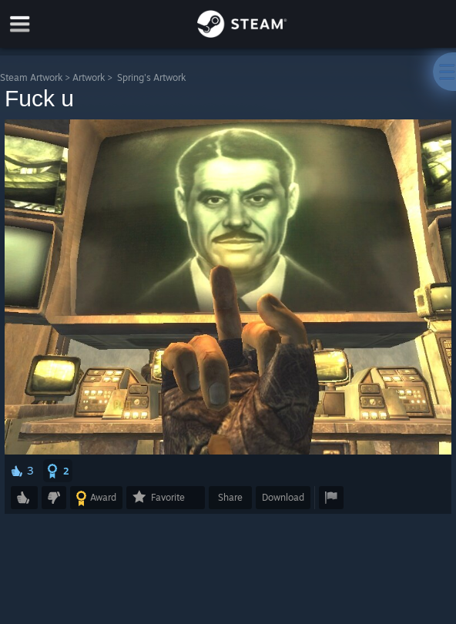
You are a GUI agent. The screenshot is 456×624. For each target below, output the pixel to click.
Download (283, 497)
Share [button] (230, 497)
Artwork (88, 77)
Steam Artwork (31, 77)
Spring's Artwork (151, 77)
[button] (57, 470)
